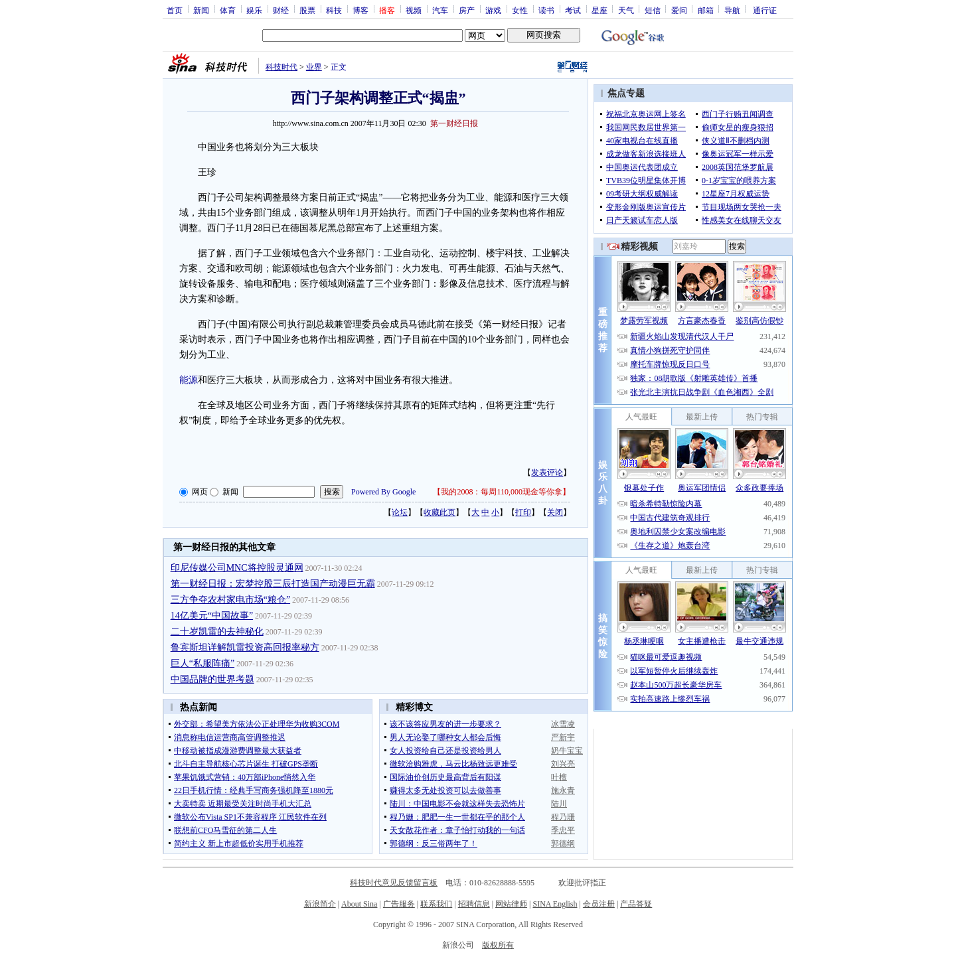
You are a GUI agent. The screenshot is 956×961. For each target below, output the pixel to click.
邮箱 (706, 10)
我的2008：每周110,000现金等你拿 (501, 491)
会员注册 (599, 904)
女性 (520, 10)
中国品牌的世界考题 (212, 679)
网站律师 (511, 904)
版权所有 (498, 945)
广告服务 (399, 904)
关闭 (555, 512)
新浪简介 (320, 904)
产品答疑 (636, 904)
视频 (414, 10)
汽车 (440, 10)
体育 (228, 10)
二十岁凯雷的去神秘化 (217, 631)
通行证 (765, 10)
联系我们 (436, 904)
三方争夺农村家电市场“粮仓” (230, 600)
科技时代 (281, 67)
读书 (546, 10)
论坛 (400, 512)
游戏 (493, 10)
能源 (188, 380)
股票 (307, 10)
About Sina (359, 904)
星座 (599, 10)
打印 (523, 512)
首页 (175, 10)
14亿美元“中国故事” (212, 616)
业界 (314, 67)
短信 (653, 10)
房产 (467, 10)
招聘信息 (474, 904)
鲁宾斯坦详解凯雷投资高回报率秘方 (245, 647)
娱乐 (254, 10)
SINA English (554, 904)
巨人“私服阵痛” (202, 663)
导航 (732, 10)
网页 (200, 491)
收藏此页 (439, 512)
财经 (281, 10)
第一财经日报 (454, 123)
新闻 (201, 10)
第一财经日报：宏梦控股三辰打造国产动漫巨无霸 (273, 584)
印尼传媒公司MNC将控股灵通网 (237, 568)
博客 (360, 10)
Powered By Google (383, 491)
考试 (573, 10)
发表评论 (547, 472)
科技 (334, 10)
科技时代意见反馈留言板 (394, 882)
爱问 (679, 10)
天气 (626, 10)
